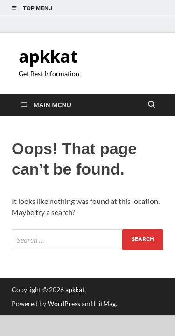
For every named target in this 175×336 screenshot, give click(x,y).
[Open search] (152, 105)
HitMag (105, 304)
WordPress (64, 304)
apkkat (48, 56)
